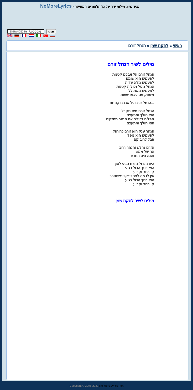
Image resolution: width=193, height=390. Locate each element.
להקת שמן (159, 45)
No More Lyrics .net (111, 385)
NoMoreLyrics (56, 6)
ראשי (177, 45)
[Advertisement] (96, 19)
